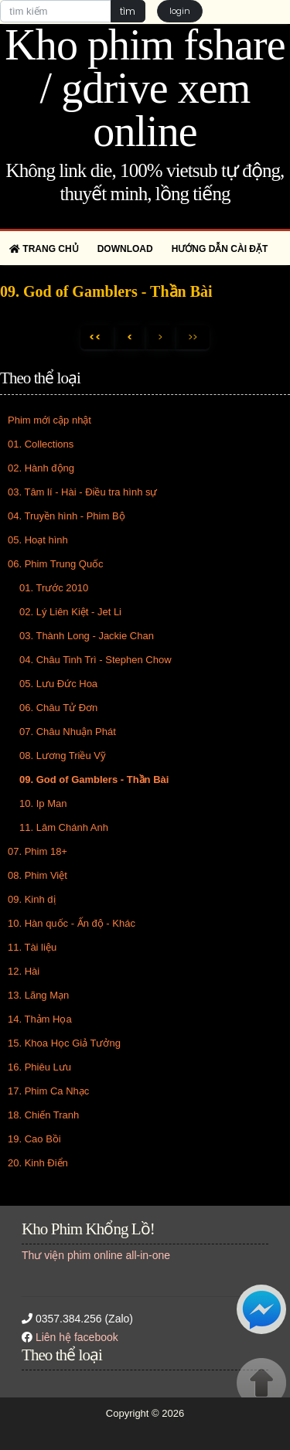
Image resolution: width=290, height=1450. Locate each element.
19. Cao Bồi (34, 1139)
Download (125, 248)
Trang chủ (44, 248)
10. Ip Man (43, 803)
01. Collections (40, 444)
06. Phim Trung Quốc (56, 564)
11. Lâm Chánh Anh (63, 827)
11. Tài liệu (32, 947)
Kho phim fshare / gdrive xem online (145, 88)
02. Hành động (41, 468)
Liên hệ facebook (77, 1337)
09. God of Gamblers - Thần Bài (94, 779)
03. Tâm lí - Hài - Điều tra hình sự (83, 492)
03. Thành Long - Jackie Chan (86, 636)
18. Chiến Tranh (43, 1115)
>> (192, 337)
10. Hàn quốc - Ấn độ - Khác (71, 923)
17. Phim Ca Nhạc (48, 1091)
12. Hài (23, 971)
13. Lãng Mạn (38, 995)
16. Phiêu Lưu (39, 1067)
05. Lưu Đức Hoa (58, 683)
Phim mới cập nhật (49, 420)
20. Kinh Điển (38, 1163)
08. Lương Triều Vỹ (62, 755)
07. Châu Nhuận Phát (67, 731)
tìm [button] (127, 11)
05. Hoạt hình (38, 540)
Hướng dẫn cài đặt (220, 248)
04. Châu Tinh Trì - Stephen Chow (95, 659)
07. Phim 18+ (37, 851)
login (179, 11)
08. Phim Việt (37, 875)
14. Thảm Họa (40, 1019)
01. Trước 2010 (53, 588)
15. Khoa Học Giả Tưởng (64, 1043)
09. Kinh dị (32, 899)
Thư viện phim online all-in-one (96, 1255)
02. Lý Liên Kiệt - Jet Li (70, 612)
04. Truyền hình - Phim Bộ (66, 516)
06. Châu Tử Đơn (58, 707)
